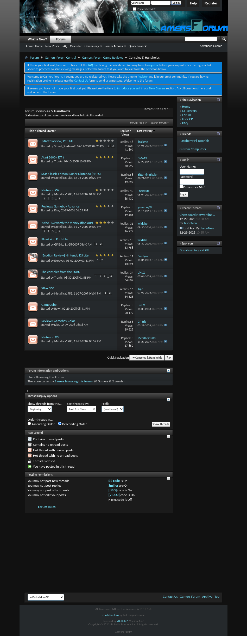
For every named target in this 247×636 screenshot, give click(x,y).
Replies (124, 131)
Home (186, 106)
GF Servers (189, 111)
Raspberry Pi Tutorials (194, 141)
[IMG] (113, 490)
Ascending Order (41, 424)
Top (169, 357)
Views (125, 134)
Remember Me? (144, 9)
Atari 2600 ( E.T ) (52, 157)
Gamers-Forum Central (60, 57)
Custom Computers (193, 149)
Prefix (105, 404)
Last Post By (146, 131)
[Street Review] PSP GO (57, 141)
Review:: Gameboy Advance (60, 206)
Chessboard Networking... (197, 215)
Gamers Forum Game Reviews (102, 57)
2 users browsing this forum (74, 381)
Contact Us (81, 80)
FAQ (64, 46)
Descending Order (72, 424)
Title (31, 131)
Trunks (58, 161)
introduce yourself (128, 88)
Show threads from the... (45, 404)
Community (91, 46)
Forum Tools (137, 122)
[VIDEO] (114, 495)
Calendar (76, 46)
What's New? (37, 39)
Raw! (57, 308)
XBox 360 (47, 288)
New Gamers (157, 88)
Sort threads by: (78, 404)
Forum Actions (114, 46)
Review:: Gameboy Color (58, 321)
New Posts (52, 46)
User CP (187, 119)
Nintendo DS (50, 337)
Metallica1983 (63, 178)
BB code (114, 481)
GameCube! (49, 305)
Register (211, 3)
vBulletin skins (110, 615)
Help (193, 3)
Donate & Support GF (194, 250)
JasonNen (190, 223)
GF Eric (58, 244)
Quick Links (136, 46)
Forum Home (34, 46)
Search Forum (159, 122)
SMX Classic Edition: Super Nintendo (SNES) (71, 174)
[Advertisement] (123, 552)
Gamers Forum (190, 596)
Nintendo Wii (50, 190)
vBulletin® (123, 621)
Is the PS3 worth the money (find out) (67, 223)
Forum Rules (46, 507)
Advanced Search (211, 45)
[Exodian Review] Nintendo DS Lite (64, 255)
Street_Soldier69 (64, 146)
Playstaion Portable (54, 239)
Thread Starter (46, 131)
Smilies (113, 485)
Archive (207, 596)
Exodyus (59, 260)
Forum (61, 39)
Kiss (56, 210)
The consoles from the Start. (60, 272)
